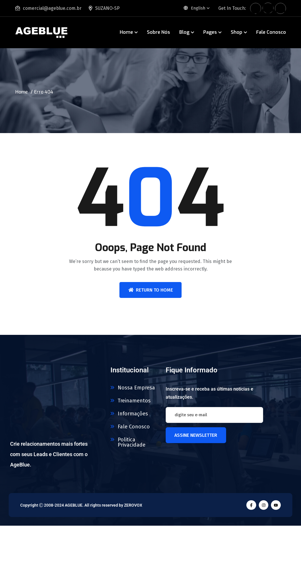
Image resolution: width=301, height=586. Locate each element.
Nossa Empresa (136, 387)
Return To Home (150, 290)
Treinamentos (134, 400)
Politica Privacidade (131, 442)
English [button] (193, 8)
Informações (133, 413)
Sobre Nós (158, 32)
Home (126, 32)
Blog (184, 32)
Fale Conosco (271, 32)
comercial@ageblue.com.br (52, 8)
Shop (236, 32)
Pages (210, 32)
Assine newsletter (195, 435)
